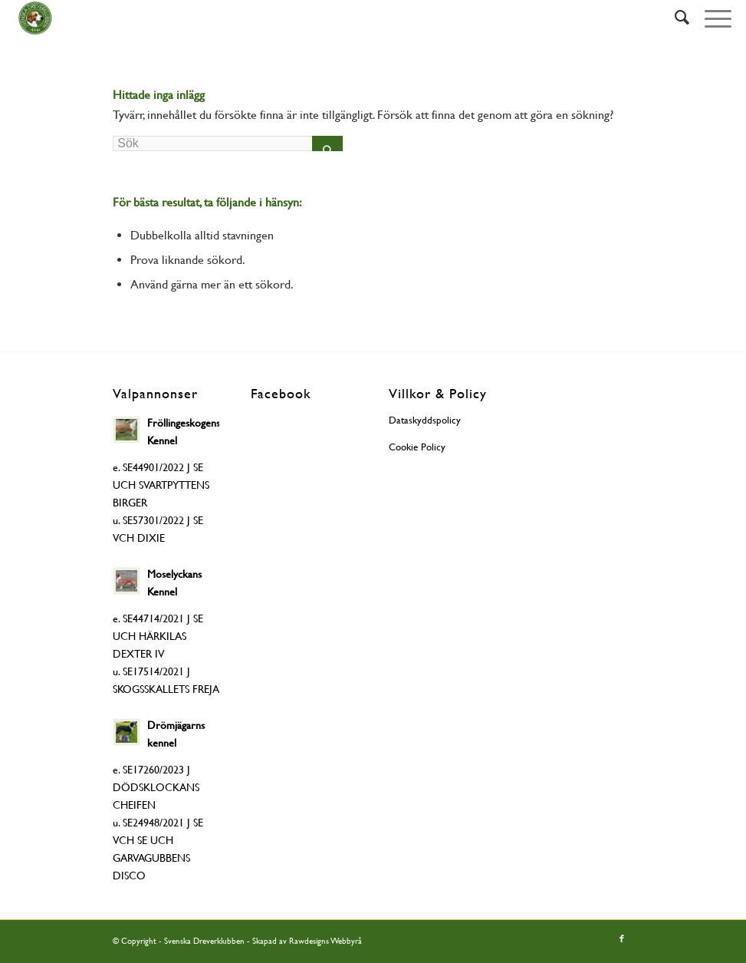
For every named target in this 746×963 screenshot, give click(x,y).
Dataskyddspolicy (425, 420)
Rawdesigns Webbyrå (325, 941)
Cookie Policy (417, 447)
